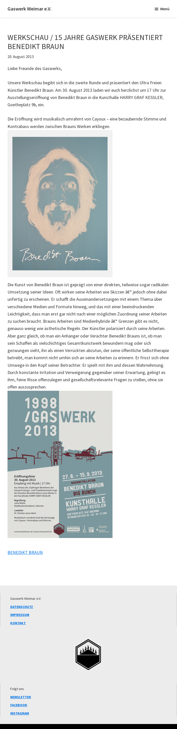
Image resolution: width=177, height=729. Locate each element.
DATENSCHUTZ (21, 606)
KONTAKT (18, 623)
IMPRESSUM (19, 614)
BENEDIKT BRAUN (25, 552)
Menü (165, 8)
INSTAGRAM (19, 713)
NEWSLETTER (20, 697)
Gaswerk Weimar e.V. (30, 9)
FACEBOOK (18, 705)
